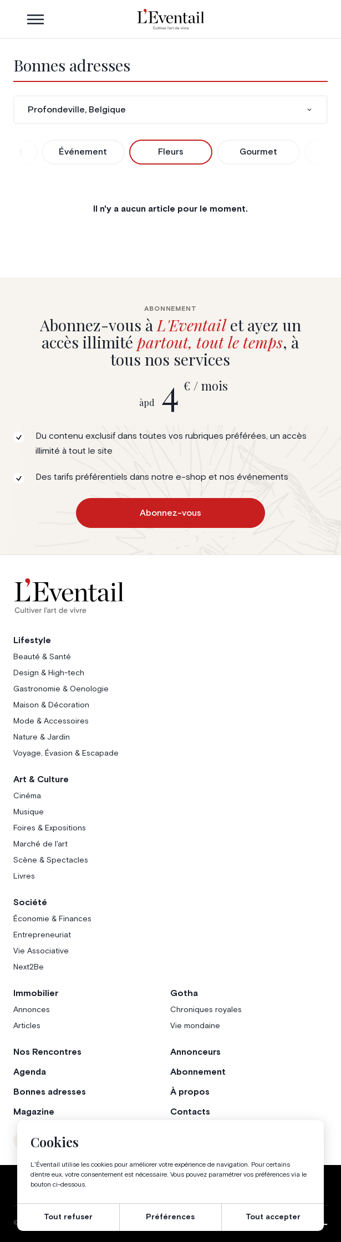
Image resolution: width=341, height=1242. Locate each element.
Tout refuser (68, 1217)
